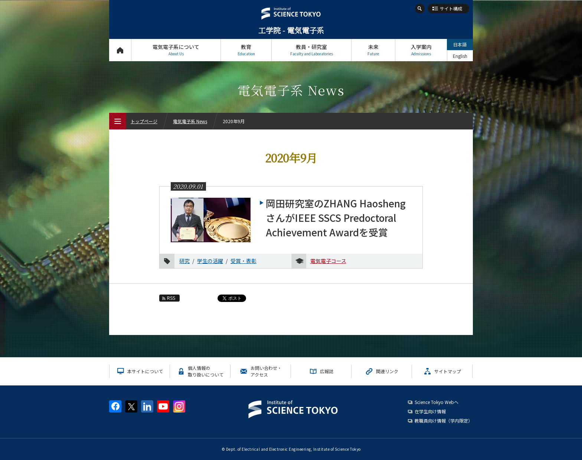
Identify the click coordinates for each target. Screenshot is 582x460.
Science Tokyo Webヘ (436, 402)
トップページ (120, 50)
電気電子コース (328, 260)
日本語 (460, 44)
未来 (373, 50)
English (460, 56)
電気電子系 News (190, 121)
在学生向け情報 (430, 411)
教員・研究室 (311, 50)
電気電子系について (175, 50)
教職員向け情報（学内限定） (444, 420)
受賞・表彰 (243, 260)
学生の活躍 (210, 260)
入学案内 (421, 50)
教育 (246, 50)
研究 (184, 260)
